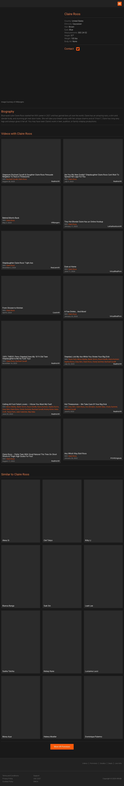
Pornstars (93, 763)
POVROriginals (116, 458)
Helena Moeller (50, 737)
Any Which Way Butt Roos (75, 453)
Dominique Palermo (93, 737)
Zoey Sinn (78, 362)
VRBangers (55, 223)
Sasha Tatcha (8, 671)
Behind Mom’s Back (10, 218)
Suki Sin (47, 606)
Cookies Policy (7, 781)
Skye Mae (31, 412)
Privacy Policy (7, 779)
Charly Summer (98, 362)
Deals (110, 763)
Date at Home (70, 267)
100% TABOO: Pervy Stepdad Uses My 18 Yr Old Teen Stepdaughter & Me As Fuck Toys (25, 358)
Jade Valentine (21, 412)
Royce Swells (103, 359)
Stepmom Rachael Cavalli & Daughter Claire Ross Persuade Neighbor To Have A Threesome (27, 176)
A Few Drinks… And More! (75, 311)
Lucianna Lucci (91, 671)
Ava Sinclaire (90, 407)
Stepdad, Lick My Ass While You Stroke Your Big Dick (86, 357)
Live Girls (118, 763)
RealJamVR (55, 268)
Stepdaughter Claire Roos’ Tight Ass (17, 263)
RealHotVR (55, 181)
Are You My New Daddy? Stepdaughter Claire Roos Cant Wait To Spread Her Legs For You (91, 176)
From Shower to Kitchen (12, 308)
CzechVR (56, 313)
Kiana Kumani (113, 359)
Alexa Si (5, 540)
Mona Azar (7, 737)
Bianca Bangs (8, 606)
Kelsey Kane (49, 671)
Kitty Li (88, 540)
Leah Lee (89, 606)
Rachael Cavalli (12, 179)
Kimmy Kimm (49, 409)
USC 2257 (37, 779)
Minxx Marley (82, 359)
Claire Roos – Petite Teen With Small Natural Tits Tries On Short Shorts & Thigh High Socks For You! (29, 455)
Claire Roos (22, 179)
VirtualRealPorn (116, 271)
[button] (120, 4)
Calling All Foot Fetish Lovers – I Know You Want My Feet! (27, 404)
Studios (103, 763)
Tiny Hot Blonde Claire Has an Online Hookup (83, 222)
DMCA (35, 781)
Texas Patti (72, 359)
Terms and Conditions (10, 776)
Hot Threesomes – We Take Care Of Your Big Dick (85, 404)
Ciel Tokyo (48, 540)
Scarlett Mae (100, 407)
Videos (84, 763)
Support (36, 776)
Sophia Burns (69, 362)
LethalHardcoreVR (115, 226)
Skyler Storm (92, 359)
